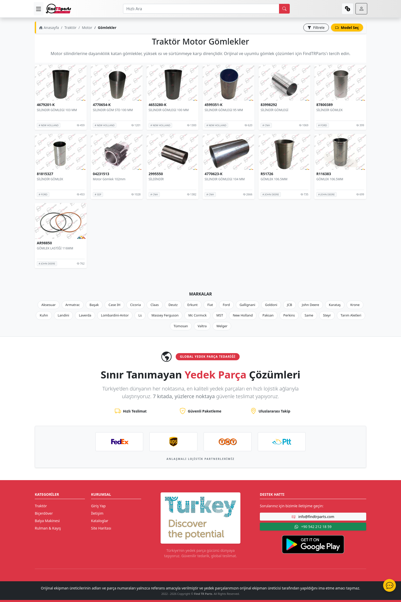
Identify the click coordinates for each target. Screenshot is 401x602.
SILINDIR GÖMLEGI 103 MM (57, 110)
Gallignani (247, 304)
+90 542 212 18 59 (313, 526)
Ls (140, 315)
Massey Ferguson (165, 315)
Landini (63, 315)
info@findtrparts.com (313, 516)
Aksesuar (48, 304)
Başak (94, 304)
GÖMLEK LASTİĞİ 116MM (55, 248)
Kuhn (44, 315)
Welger (221, 326)
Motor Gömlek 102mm (109, 179)
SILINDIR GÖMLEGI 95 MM (224, 110)
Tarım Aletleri (351, 315)
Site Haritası (101, 528)
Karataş (335, 304)
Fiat (210, 304)
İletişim (97, 513)
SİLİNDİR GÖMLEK (329, 110)
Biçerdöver (44, 513)
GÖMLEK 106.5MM (274, 179)
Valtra (202, 326)
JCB (289, 304)
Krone (355, 304)
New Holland (243, 315)
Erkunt (192, 304)
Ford (226, 304)
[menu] (38, 8)
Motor (87, 27)
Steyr (327, 315)
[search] (284, 9)
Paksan (268, 315)
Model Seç (347, 27)
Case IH (114, 304)
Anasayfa (49, 27)
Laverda (85, 315)
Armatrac (72, 304)
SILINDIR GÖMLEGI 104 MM (225, 179)
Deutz (173, 304)
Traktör (70, 27)
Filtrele (316, 27)
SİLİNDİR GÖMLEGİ (274, 110)
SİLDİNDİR (156, 179)
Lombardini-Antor (115, 315)
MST (219, 315)
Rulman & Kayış (48, 528)
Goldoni (271, 304)
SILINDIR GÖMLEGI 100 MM (169, 110)
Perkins (289, 315)
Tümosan (181, 326)
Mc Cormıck (197, 315)
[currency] (347, 8)
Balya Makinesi (47, 520)
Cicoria (135, 304)
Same (309, 315)
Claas (154, 304)
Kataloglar (99, 520)
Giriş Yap (98, 505)
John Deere (310, 304)
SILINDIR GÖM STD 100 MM (113, 110)
